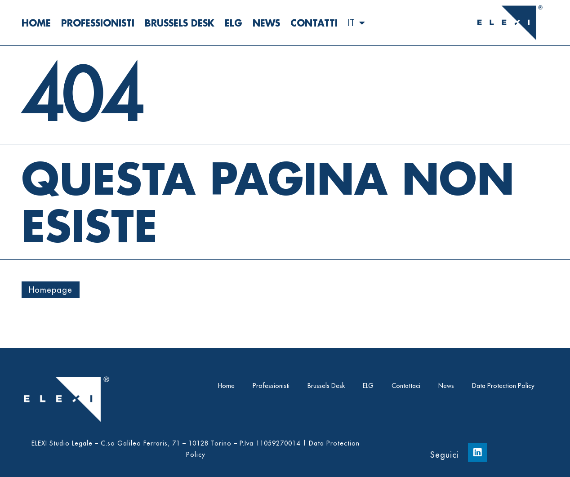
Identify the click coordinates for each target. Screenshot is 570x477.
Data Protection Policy (503, 386)
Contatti (314, 23)
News (266, 23)
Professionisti (97, 23)
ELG (233, 23)
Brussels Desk (179, 23)
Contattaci (406, 386)
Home (36, 23)
